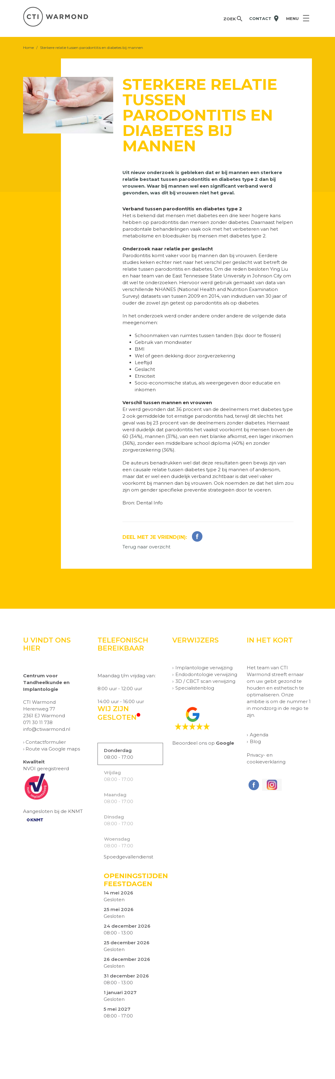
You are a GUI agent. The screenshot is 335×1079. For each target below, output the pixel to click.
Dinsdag (114, 817)
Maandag (115, 795)
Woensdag (117, 839)
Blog (255, 741)
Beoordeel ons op (203, 743)
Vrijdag (112, 772)
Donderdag (118, 750)
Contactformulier (46, 742)
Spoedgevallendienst (128, 857)
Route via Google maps (53, 749)
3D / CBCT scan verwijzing (205, 681)
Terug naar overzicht (146, 547)
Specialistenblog (194, 688)
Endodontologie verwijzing (206, 674)
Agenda (259, 735)
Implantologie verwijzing (204, 668)
